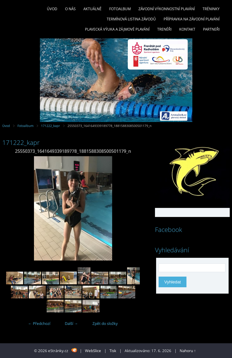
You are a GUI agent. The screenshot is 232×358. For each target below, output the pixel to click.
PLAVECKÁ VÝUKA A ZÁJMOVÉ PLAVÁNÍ (117, 29)
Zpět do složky (105, 323)
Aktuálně (92, 8)
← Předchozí (39, 323)
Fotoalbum (120, 8)
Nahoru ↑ (188, 350)
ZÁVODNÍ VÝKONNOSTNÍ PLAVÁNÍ (166, 8)
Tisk (112, 350)
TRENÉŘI (164, 29)
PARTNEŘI (211, 29)
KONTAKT (187, 29)
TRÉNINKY (211, 8)
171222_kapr (50, 126)
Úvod (52, 8)
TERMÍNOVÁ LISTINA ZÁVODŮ (131, 19)
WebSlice (93, 350)
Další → (71, 323)
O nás (70, 8)
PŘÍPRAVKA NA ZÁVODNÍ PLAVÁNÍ (192, 19)
